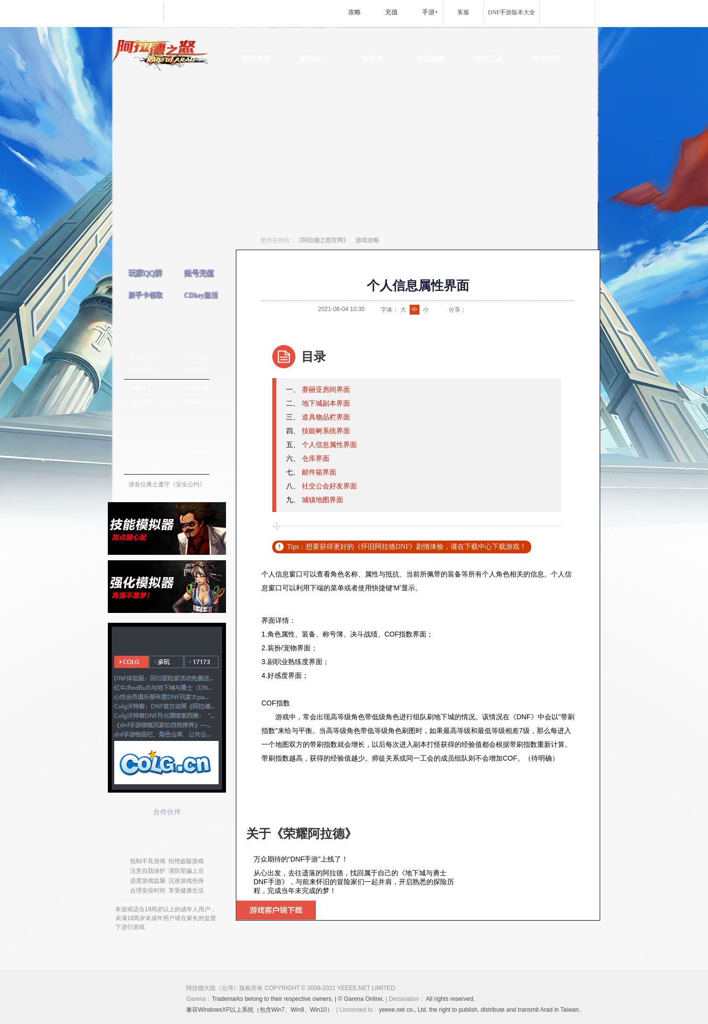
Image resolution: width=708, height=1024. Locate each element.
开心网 (520, 310)
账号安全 (142, 464)
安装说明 (142, 356)
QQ (483, 310)
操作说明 (142, 369)
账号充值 (199, 273)
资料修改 (196, 451)
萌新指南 (196, 356)
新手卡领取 (146, 295)
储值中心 (196, 401)
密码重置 (196, 464)
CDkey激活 (201, 295)
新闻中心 (314, 59)
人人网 (508, 310)
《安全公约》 (187, 484)
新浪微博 (471, 310)
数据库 (372, 59)
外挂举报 (196, 388)
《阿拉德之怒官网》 (322, 240)
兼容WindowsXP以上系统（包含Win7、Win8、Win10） (259, 1009)
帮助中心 (142, 388)
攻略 (354, 12)
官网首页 (256, 59)
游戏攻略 (430, 59)
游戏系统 (196, 369)
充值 (391, 12)
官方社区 (546, 59)
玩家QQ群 (145, 273)
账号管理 (142, 451)
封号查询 (142, 401)
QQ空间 (496, 310)
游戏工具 (488, 59)
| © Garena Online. (359, 998)
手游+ (430, 12)
